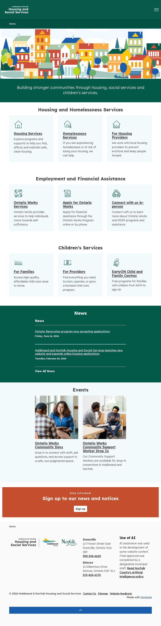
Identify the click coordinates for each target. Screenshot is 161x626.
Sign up (80, 509)
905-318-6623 (92, 556)
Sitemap (103, 593)
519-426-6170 (92, 575)
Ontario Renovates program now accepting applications (72, 331)
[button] (43, 542)
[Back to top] (80, 610)
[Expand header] (156, 9)
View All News (45, 371)
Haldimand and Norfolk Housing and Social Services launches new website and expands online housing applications (79, 352)
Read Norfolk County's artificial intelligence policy (132, 572)
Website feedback (121, 593)
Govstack (146, 597)
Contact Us (89, 593)
